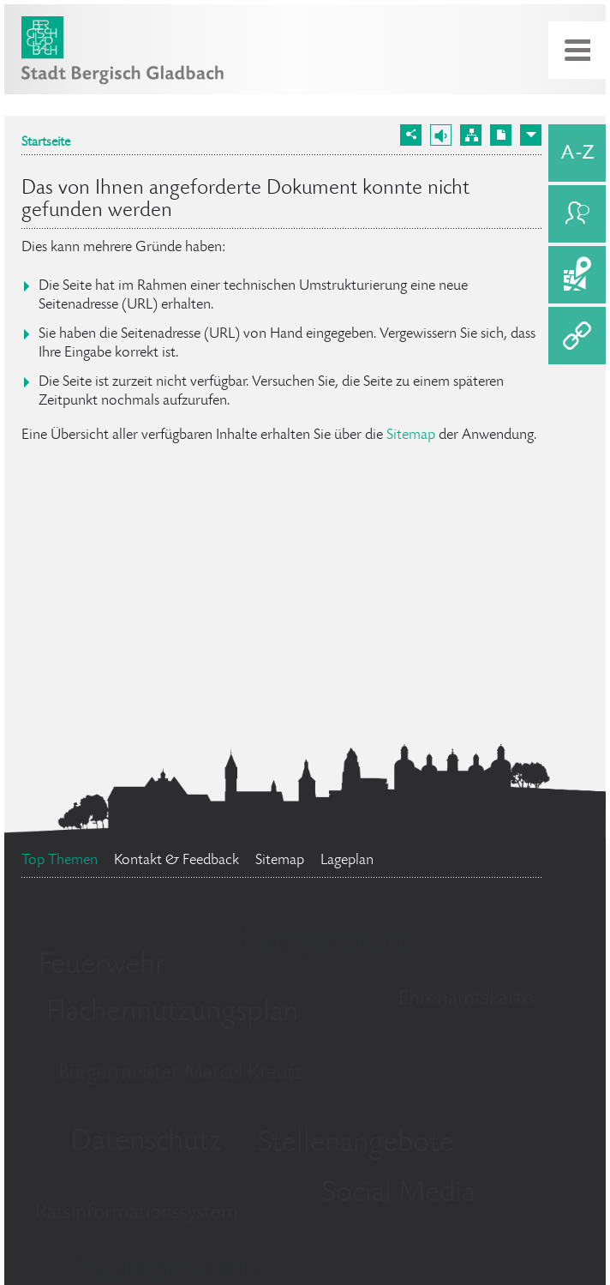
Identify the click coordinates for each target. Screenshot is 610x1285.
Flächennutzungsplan (172, 1013)
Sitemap (410, 435)
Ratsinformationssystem (136, 1213)
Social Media (398, 1194)
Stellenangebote (356, 1144)
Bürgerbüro (327, 943)
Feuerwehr (102, 966)
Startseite (45, 143)
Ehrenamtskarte (465, 999)
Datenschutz (146, 1142)
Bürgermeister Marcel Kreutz (180, 1073)
